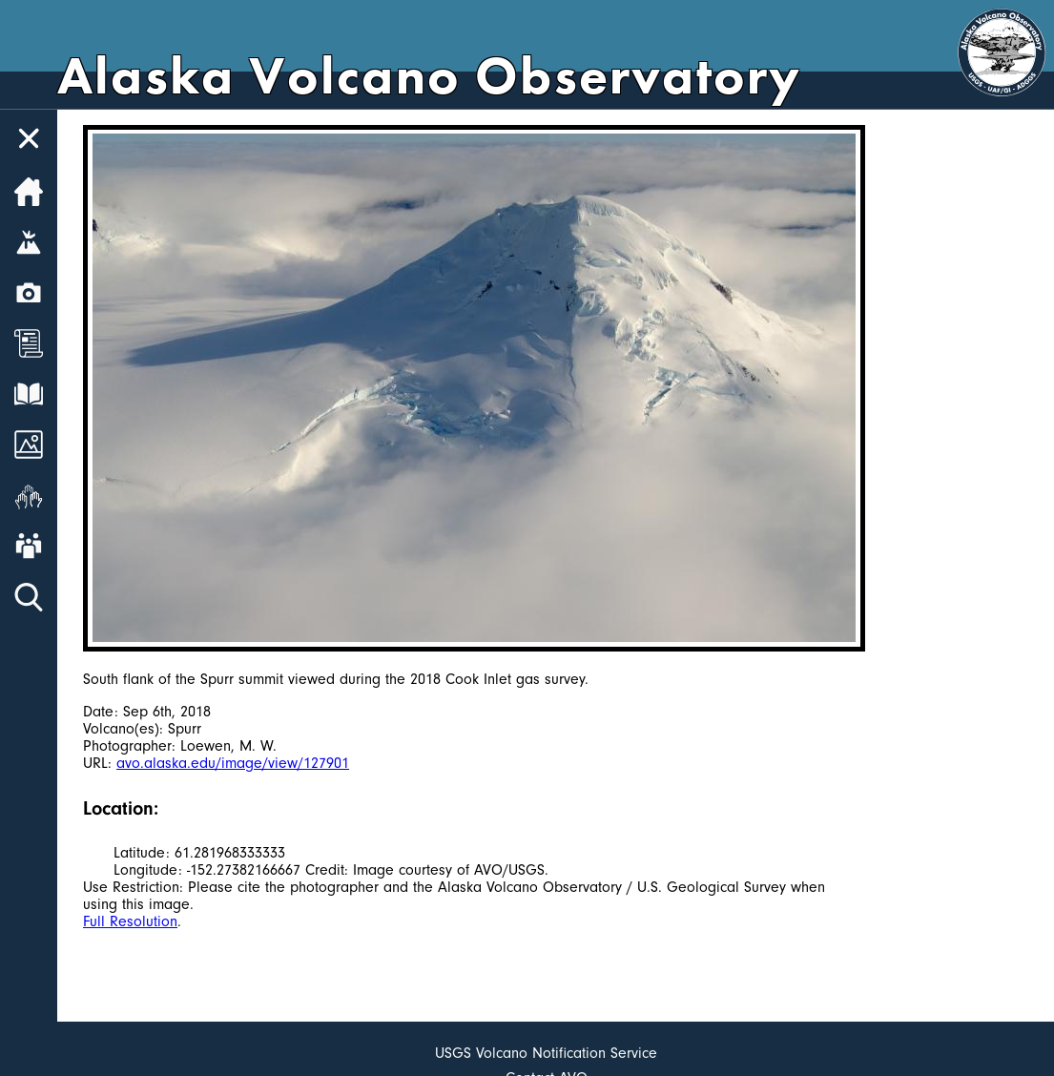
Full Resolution (130, 921)
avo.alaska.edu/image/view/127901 (232, 763)
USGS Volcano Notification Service (546, 1053)
